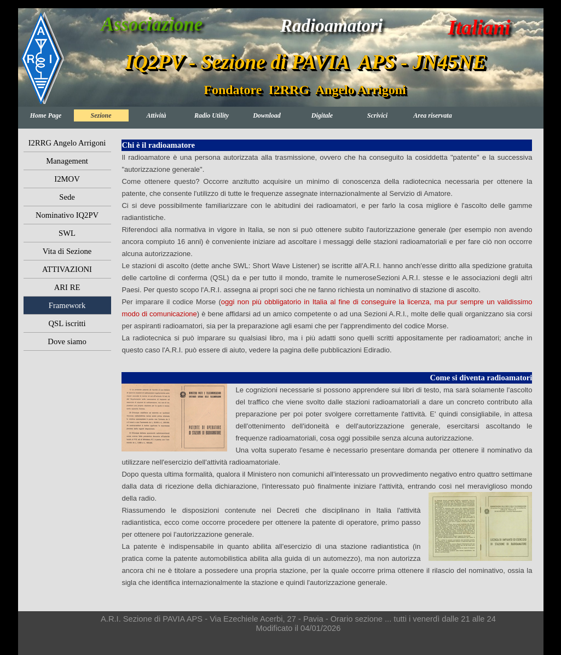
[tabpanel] (327, 253)
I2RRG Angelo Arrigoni (67, 142)
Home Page (46, 115)
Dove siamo (67, 341)
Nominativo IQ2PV (67, 215)
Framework (67, 305)
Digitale (322, 115)
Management (67, 160)
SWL (67, 233)
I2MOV (66, 179)
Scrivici (377, 115)
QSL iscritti (66, 323)
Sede (67, 197)
